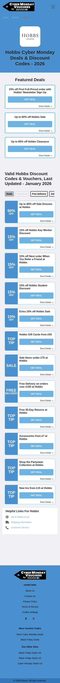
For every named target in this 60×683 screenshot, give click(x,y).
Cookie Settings (30, 612)
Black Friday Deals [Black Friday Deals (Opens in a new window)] (30, 639)
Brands (15, 17)
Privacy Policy (30, 601)
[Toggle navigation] (52, 7)
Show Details (45, 106)
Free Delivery (39, 194)
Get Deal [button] (30, 99)
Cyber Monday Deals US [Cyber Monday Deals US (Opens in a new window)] (30, 663)
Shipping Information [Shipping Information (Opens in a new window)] (19, 522)
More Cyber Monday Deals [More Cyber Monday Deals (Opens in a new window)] (30, 634)
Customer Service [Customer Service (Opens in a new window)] (17, 527)
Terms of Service (30, 607)
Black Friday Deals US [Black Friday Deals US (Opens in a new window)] (30, 658)
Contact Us (30, 596)
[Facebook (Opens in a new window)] (26, 618)
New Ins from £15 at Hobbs (35, 488)
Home (5, 17)
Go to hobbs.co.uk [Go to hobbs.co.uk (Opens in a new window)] (17, 517)
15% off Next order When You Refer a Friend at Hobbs (34, 259)
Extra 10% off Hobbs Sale (34, 311)
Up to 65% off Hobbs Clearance (30, 141)
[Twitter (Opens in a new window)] (33, 618)
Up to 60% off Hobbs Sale (30, 117)
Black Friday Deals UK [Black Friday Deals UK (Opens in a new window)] (30, 653)
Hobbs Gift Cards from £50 (35, 334)
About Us (30, 590)
